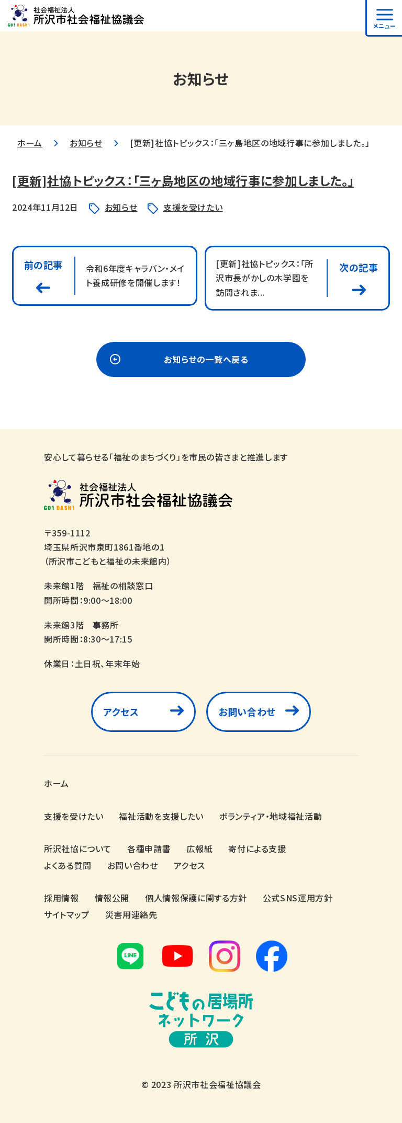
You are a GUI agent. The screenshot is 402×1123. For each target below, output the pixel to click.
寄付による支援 (257, 848)
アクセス (121, 714)
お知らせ (86, 142)
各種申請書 (149, 848)
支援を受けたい (192, 207)
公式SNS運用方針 (298, 897)
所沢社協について (77, 848)
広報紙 (199, 848)
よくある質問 (68, 865)
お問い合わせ (247, 714)
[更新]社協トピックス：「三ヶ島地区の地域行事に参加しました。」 (191, 180)
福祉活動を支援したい (161, 816)
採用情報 (61, 897)
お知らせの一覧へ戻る (206, 361)
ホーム (29, 142)
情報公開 (112, 897)
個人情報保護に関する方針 (196, 897)
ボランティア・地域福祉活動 (270, 816)
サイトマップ (67, 914)
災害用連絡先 (131, 914)
